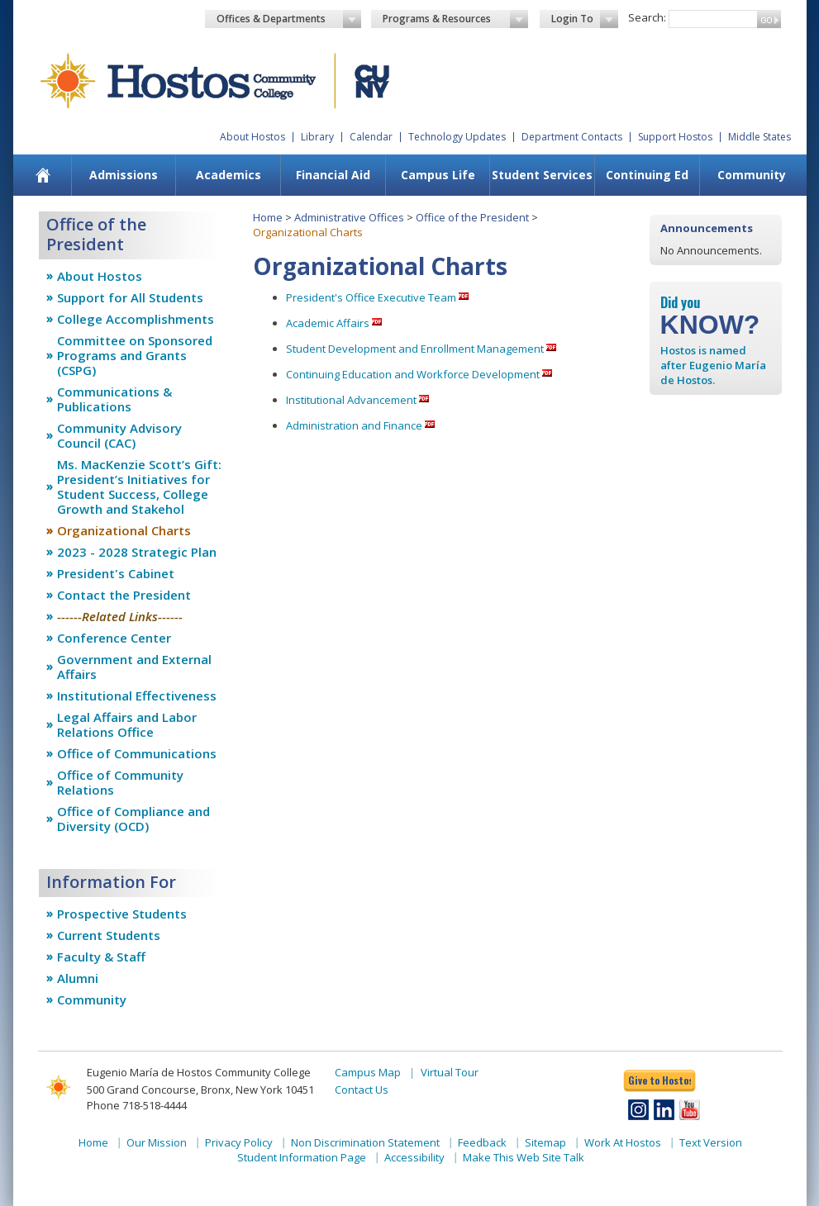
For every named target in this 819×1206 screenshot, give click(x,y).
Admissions (123, 175)
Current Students (108, 935)
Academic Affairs (327, 323)
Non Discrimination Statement (365, 1142)
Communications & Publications (114, 399)
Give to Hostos (659, 1080)
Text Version (710, 1142)
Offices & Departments (289, 19)
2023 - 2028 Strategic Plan (137, 551)
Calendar (371, 137)
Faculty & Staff (101, 956)
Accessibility (414, 1157)
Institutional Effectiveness (137, 695)
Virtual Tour (450, 1072)
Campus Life (438, 175)
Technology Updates (457, 137)
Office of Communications (137, 753)
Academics (228, 175)
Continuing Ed (647, 175)
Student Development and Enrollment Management (415, 348)
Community (751, 175)
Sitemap (545, 1142)
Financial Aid (333, 175)
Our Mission (156, 1142)
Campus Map (368, 1072)
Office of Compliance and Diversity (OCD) (133, 818)
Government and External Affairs (134, 666)
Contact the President (124, 594)
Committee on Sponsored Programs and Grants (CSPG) (134, 355)
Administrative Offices (349, 217)
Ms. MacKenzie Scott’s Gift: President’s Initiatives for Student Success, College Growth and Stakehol (139, 486)
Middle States (759, 137)
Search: (647, 17)
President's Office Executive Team (371, 297)
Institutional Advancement (351, 399)
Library (317, 137)
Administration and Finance (354, 425)
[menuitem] (42, 175)
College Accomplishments (135, 318)
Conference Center (114, 637)
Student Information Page (301, 1157)
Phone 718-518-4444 (137, 1105)
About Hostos (252, 137)
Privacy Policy (239, 1142)
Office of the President (472, 217)
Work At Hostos (622, 1142)
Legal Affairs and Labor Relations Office (127, 724)
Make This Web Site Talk (523, 1157)
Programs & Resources (455, 19)
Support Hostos (675, 137)
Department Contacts (571, 137)
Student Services (542, 175)
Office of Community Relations (120, 782)
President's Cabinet (115, 573)
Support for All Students (130, 297)
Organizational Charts (124, 530)
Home (268, 217)
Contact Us (361, 1089)
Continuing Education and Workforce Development (413, 374)
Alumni (77, 978)
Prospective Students (122, 913)
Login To (584, 19)
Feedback (482, 1142)
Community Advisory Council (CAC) (119, 435)
